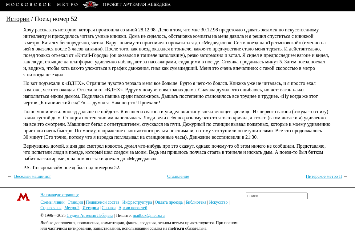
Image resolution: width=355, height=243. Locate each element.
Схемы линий (52, 202)
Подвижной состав (102, 202)
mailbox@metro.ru (149, 215)
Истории (18, 18)
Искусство (218, 202)
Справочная (50, 207)
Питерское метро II (324, 176)
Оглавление (178, 176)
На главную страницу (59, 195)
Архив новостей (133, 207)
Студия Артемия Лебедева (90, 215)
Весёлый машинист (32, 176)
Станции (75, 202)
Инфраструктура (137, 202)
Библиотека (196, 202)
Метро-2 (71, 207)
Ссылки (108, 207)
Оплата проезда (169, 202)
